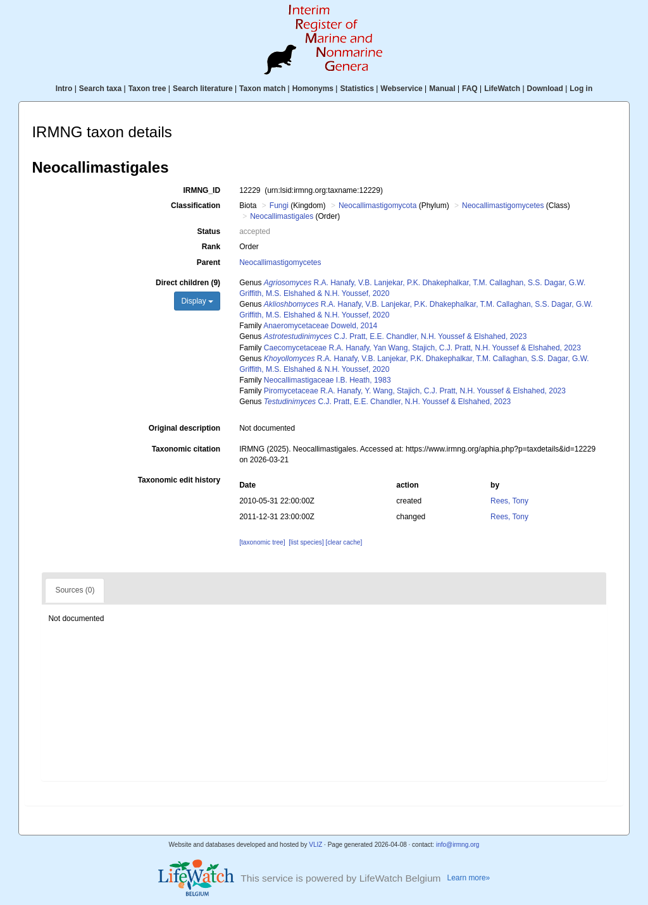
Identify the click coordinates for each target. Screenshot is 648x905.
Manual (442, 88)
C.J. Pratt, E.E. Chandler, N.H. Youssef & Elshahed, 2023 (395, 336)
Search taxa (100, 88)
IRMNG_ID (201, 190)
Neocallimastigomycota (377, 205)
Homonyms (312, 88)
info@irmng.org (458, 844)
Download (545, 88)
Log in (581, 88)
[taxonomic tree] (262, 542)
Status (208, 231)
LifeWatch (502, 88)
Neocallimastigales (281, 216)
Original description (184, 428)
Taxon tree (147, 88)
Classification (195, 205)
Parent (208, 262)
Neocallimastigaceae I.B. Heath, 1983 (327, 380)
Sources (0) (74, 590)
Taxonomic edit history (179, 480)
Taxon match (262, 88)
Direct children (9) (188, 282)
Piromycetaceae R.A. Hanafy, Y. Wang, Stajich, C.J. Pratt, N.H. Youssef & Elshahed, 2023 (415, 390)
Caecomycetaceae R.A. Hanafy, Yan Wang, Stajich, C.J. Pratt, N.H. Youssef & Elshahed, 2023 (422, 347)
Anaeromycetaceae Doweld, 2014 (320, 325)
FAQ (470, 88)
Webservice (401, 88)
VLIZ (315, 844)
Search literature (203, 88)
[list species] (306, 542)
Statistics (356, 88)
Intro (64, 88)
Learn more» (468, 877)
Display (197, 301)
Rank (211, 246)
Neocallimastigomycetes (503, 205)
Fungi (279, 205)
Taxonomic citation (186, 449)
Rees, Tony (509, 500)
